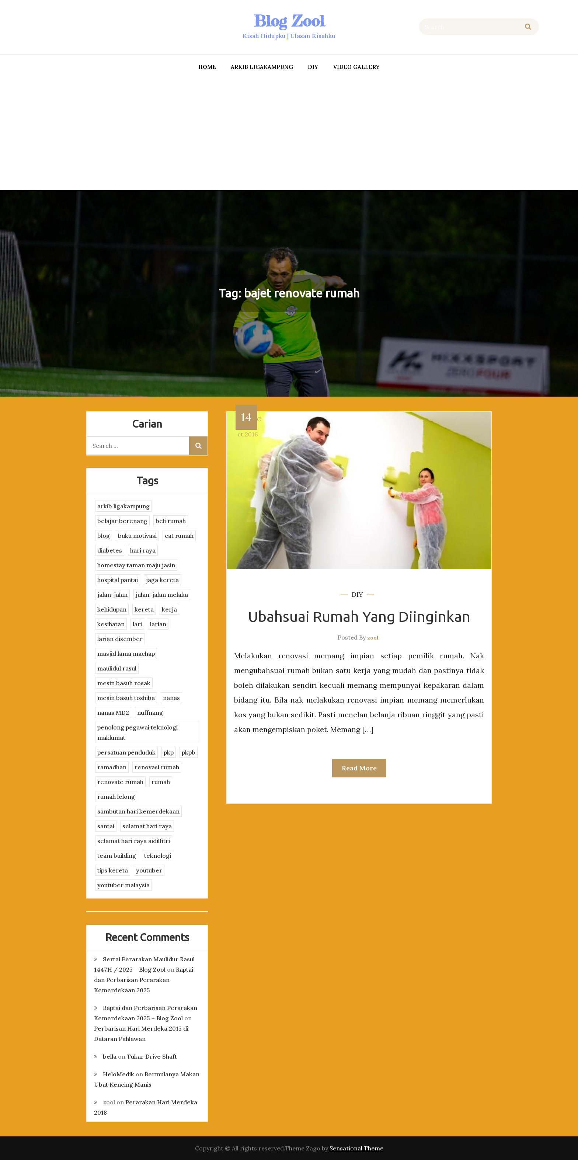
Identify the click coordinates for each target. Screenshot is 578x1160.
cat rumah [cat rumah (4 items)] (179, 535)
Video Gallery (356, 66)
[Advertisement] (289, 133)
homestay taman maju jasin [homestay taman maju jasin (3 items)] (136, 565)
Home (207, 66)
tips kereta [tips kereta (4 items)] (112, 870)
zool (373, 637)
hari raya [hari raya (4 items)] (143, 550)
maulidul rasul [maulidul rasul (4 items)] (116, 668)
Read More (359, 768)
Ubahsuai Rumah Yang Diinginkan (359, 616)
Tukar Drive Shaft (152, 1056)
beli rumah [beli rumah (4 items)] (171, 521)
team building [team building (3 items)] (116, 855)
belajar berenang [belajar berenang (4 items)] (122, 521)
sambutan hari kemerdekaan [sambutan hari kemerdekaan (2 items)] (138, 811)
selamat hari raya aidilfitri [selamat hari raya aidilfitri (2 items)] (133, 840)
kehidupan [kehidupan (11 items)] (111, 609)
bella (109, 1056)
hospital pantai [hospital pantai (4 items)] (117, 580)
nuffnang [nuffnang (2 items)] (150, 712)
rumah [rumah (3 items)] (161, 781)
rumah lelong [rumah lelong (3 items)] (116, 796)
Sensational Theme (356, 1148)
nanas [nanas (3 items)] (171, 697)
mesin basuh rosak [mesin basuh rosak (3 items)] (123, 683)
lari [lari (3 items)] (137, 624)
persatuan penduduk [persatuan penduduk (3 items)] (126, 752)
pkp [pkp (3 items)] (169, 752)
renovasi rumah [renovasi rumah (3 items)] (157, 767)
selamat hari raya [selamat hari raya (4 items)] (147, 826)
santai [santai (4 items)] (105, 826)
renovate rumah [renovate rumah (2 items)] (120, 781)
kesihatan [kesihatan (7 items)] (111, 624)
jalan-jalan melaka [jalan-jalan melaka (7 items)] (162, 594)
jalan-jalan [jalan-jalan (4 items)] (112, 594)
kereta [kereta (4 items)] (144, 609)
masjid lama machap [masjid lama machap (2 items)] (126, 653)
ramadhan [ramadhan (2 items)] (111, 767)
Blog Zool (289, 20)
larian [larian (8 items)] (158, 624)
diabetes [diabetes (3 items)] (109, 550)
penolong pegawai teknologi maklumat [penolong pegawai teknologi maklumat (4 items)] (137, 732)
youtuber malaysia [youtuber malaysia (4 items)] (123, 885)
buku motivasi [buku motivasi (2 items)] (137, 535)
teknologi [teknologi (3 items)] (157, 855)
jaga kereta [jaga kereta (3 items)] (162, 580)
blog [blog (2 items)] (103, 535)
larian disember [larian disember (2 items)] (120, 638)
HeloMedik (118, 1074)
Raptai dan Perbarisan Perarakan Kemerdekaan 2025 (143, 980)
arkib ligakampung (262, 66)
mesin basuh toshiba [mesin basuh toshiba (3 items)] (126, 697)
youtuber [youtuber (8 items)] (149, 870)
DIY (313, 66)
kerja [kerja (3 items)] (169, 609)
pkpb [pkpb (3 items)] (188, 752)
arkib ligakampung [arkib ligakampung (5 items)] (123, 506)
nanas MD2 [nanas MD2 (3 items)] (113, 712)
